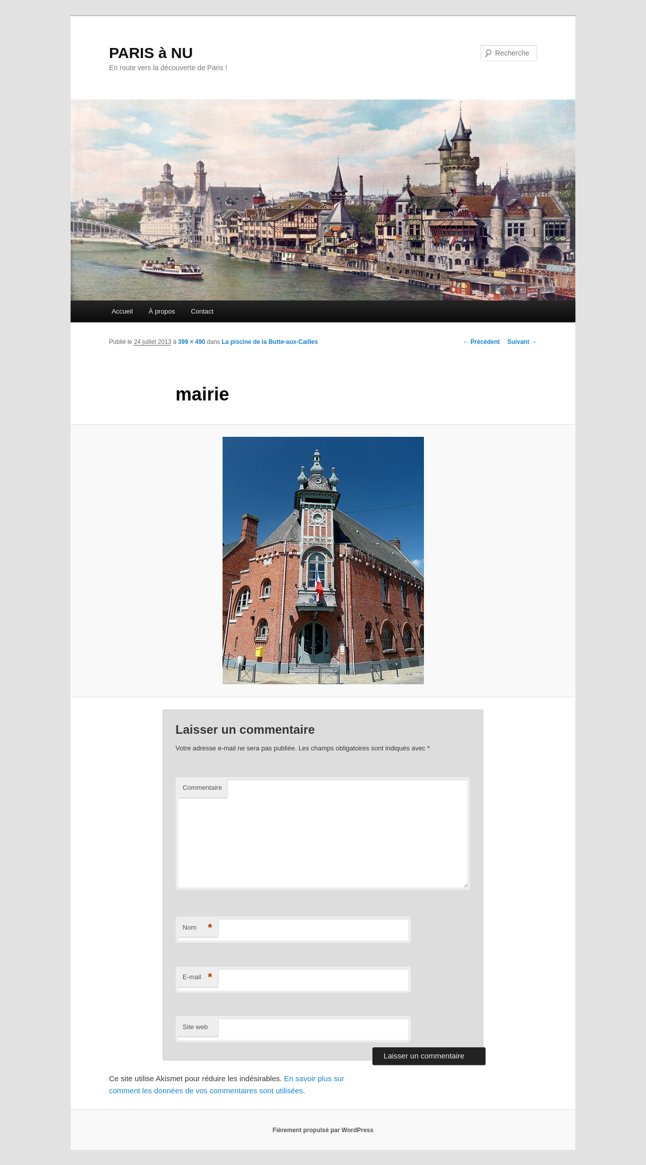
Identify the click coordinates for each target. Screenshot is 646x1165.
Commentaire (202, 787)
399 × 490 (191, 341)
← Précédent (481, 341)
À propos (162, 311)
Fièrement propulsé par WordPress (323, 1130)
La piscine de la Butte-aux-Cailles (270, 341)
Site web (195, 1027)
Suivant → (522, 341)
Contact (202, 311)
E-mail (197, 977)
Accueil (122, 311)
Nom (197, 928)
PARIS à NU (151, 52)
